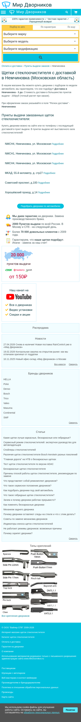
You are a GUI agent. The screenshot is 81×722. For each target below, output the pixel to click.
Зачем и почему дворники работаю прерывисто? (29, 500)
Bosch (6, 393)
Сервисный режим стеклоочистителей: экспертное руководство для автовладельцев (39, 443)
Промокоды (7, 692)
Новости (40, 338)
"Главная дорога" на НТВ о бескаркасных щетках (29, 459)
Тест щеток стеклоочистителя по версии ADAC (28, 464)
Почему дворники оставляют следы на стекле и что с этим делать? (39, 514)
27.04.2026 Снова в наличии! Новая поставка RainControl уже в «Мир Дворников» (37, 345)
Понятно (70, 710)
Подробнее (57, 144)
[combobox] (40, 34)
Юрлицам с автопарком (13, 673)
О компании (8, 651)
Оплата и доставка (11, 642)
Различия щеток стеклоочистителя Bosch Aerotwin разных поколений (40, 454)
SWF (6, 417)
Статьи (40, 431)
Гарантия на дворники (13, 646)
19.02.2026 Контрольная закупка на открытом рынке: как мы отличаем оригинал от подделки (35, 353)
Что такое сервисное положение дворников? (27, 485)
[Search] (40, 57)
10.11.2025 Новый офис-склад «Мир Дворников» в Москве (34, 359)
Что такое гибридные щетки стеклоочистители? (28, 495)
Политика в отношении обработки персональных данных (30, 687)
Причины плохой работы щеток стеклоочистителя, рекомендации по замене (40, 474)
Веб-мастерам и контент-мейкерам (19, 678)
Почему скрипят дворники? (17, 533)
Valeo (6, 403)
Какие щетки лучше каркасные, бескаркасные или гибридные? (37, 437)
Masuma (7, 408)
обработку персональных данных (42, 712)
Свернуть (73, 364)
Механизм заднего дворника (18, 509)
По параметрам (48, 27)
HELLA (7, 379)
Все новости (59, 364)
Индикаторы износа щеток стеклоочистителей (28, 523)
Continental (9, 412)
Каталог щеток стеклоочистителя (18, 637)
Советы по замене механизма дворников (25, 519)
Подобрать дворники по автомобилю (40, 206)
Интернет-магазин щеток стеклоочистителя (23, 632)
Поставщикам (8, 668)
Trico (6, 398)
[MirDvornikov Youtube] (40, 302)
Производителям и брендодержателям (21, 682)
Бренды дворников (40, 373)
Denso (6, 389)
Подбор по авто (17, 27)
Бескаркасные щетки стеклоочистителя (24, 469)
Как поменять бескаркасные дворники (23, 504)
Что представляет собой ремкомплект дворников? (30, 481)
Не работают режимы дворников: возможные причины (32, 528)
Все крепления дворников (30, 583)
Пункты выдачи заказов (36, 66)
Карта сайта (8, 697)
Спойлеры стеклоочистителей (19, 449)
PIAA (6, 384)
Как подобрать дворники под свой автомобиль (28, 490)
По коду (71, 27)
